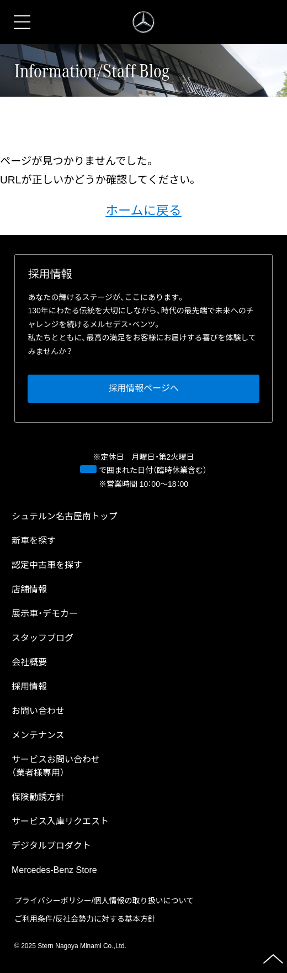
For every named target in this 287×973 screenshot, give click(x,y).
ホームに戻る (143, 210)
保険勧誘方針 (38, 797)
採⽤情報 (29, 686)
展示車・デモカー (45, 613)
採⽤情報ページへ (143, 388)
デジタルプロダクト (51, 845)
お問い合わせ (38, 711)
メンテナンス (38, 735)
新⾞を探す (34, 540)
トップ (65, 516)
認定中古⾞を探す (47, 565)
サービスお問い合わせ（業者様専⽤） (56, 766)
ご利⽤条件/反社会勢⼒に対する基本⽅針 (85, 918)
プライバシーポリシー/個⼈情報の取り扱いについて (104, 900)
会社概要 (29, 662)
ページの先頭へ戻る (273, 959)
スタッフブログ (42, 638)
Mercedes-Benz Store (54, 870)
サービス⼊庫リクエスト (60, 821)
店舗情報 (29, 589)
